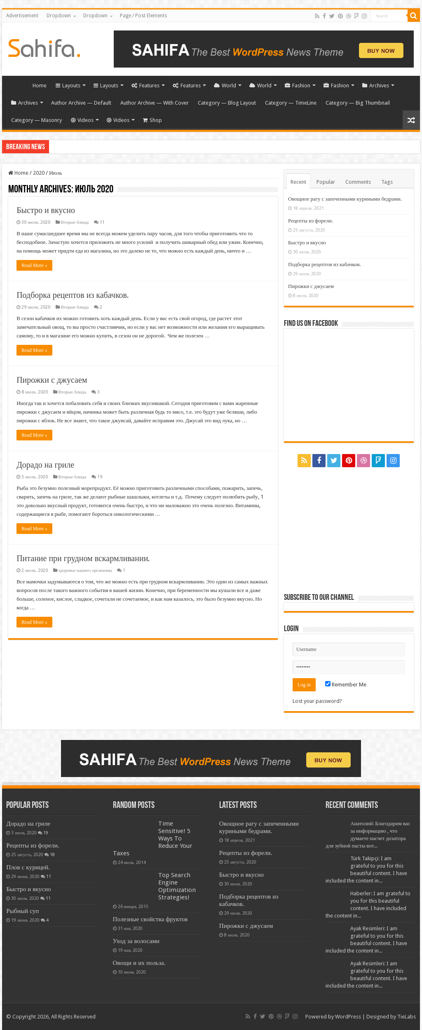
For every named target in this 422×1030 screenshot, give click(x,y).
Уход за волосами (136, 941)
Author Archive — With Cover (154, 103)
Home (17, 84)
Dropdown (59, 16)
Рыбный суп (22, 911)
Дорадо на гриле (45, 465)
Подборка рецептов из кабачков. (72, 295)
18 (52, 854)
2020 (39, 173)
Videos (82, 120)
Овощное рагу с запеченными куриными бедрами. (345, 199)
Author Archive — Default (81, 103)
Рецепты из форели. (310, 221)
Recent (298, 182)
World (225, 85)
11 (102, 222)
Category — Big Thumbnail (358, 103)
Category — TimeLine (290, 103)
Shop (152, 120)
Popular (325, 182)
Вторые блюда (75, 222)
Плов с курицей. (28, 867)
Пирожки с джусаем (51, 380)
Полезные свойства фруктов (150, 919)
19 (99, 477)
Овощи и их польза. (139, 963)
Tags (387, 182)
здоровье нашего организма (85, 570)
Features (145, 85)
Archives (375, 85)
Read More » (34, 265)
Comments (358, 182)
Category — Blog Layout (227, 103)
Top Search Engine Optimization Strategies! (177, 886)
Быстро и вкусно (45, 210)
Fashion (297, 85)
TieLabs (406, 1017)
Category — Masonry (36, 120)
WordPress (348, 1017)
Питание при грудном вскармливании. (83, 558)
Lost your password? (317, 701)
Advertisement (22, 16)
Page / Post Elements (143, 16)
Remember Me (345, 684)
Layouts (68, 85)
